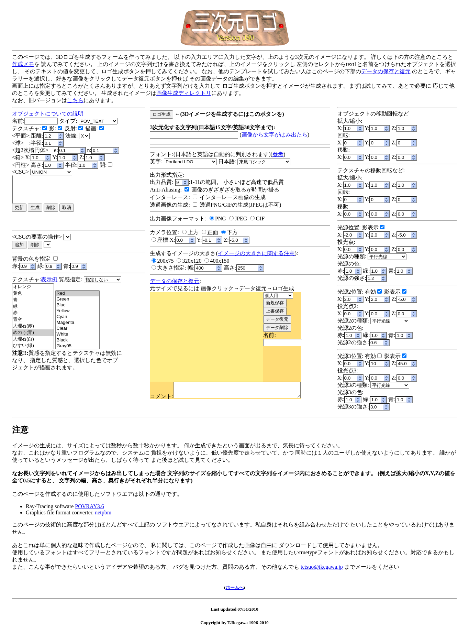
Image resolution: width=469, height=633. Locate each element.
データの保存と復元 (386, 71)
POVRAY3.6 (89, 506)
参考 (277, 154)
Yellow (77, 311)
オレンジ (33, 287)
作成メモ (23, 64)
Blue (77, 305)
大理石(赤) (33, 326)
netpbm (103, 512)
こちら (75, 100)
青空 (33, 319)
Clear (77, 328)
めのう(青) (33, 332)
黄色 (33, 293)
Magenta (77, 323)
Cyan (77, 317)
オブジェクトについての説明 (47, 114)
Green (77, 299)
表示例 (49, 279)
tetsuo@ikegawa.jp (322, 567)
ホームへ (235, 587)
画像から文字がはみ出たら (275, 135)
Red (77, 293)
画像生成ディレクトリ (183, 93)
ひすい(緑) (33, 345)
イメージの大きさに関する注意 (256, 253)
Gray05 (77, 346)
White (77, 334)
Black (77, 340)
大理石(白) (33, 339)
